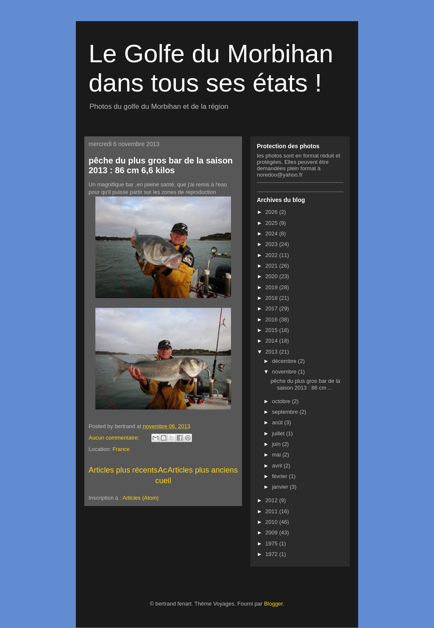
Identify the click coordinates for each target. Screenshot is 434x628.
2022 (272, 255)
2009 (272, 532)
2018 (272, 298)
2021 (272, 266)
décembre (285, 361)
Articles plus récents (123, 470)
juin (277, 444)
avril (278, 465)
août (278, 422)
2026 (272, 212)
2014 (272, 341)
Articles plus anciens (202, 470)
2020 (272, 276)
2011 (272, 511)
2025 (272, 223)
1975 (272, 543)
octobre (282, 401)
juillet (279, 433)
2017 (272, 308)
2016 (272, 319)
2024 (272, 233)
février (280, 476)
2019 (272, 287)
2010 (272, 522)
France (120, 449)
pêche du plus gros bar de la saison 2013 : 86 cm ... (305, 384)
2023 (272, 244)
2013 (272, 352)
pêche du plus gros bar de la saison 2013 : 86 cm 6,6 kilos (161, 165)
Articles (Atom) (140, 498)
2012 (272, 500)
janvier (281, 487)
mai (277, 454)
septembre (286, 412)
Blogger (273, 603)
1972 (272, 554)
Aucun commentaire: (115, 437)
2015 (272, 330)
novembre (285, 371)
